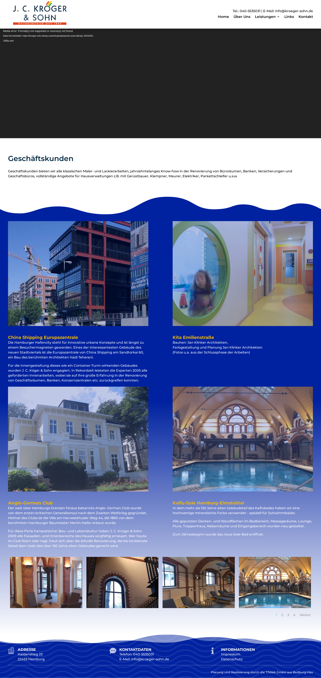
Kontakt (306, 17)
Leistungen (265, 17)
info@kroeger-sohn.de (294, 11)
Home (223, 17)
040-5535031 (250, 11)
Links (289, 17)
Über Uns (242, 17)
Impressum (230, 654)
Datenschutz (232, 659)
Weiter (305, 615)
